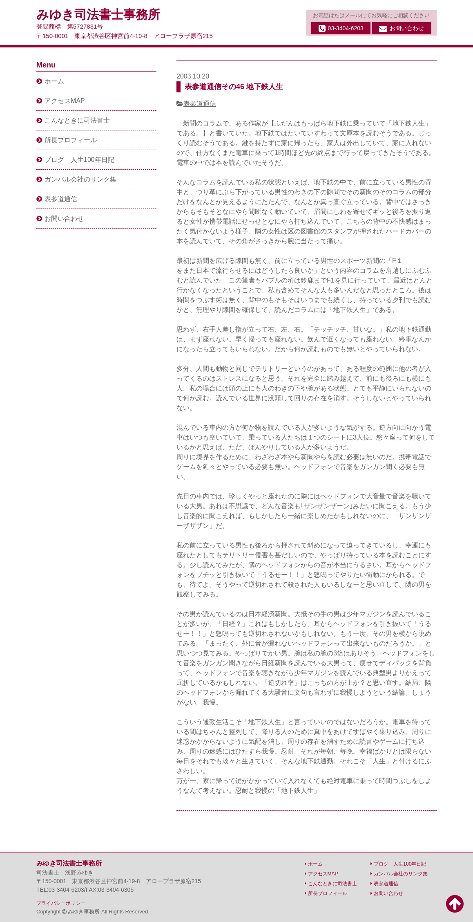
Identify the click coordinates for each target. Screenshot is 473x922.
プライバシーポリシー (60, 903)
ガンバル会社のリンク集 (76, 179)
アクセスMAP (60, 100)
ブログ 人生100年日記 (75, 159)
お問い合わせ (401, 29)
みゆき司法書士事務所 (98, 14)
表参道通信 (199, 103)
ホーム (50, 81)
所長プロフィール (66, 140)
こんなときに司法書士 (73, 120)
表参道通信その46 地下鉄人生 (234, 87)
